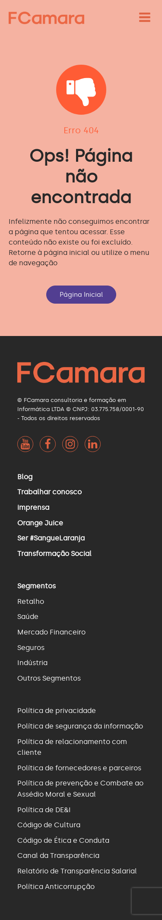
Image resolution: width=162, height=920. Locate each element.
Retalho (30, 601)
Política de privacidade (56, 710)
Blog (24, 477)
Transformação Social (54, 553)
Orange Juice (40, 523)
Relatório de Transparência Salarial (77, 871)
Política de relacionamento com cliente (72, 747)
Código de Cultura (48, 825)
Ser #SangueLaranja (51, 538)
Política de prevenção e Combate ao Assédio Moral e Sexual (80, 788)
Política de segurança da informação (80, 726)
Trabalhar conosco (49, 492)
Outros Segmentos (49, 678)
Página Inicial (81, 294)
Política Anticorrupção (56, 886)
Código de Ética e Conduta (63, 840)
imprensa (33, 507)
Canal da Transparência (58, 855)
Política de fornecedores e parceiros (79, 768)
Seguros (30, 648)
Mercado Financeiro (51, 632)
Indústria (32, 663)
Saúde (27, 616)
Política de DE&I (44, 810)
